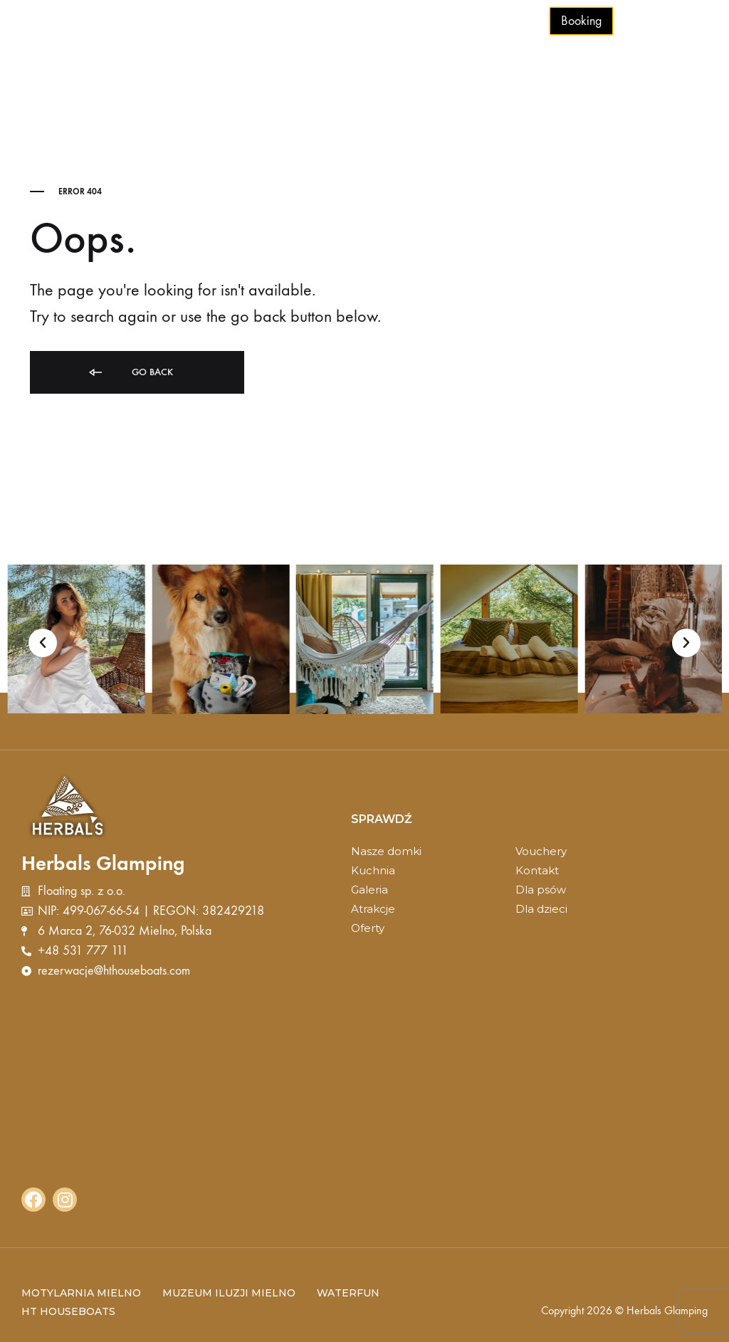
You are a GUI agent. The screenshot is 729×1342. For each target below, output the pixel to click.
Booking (581, 21)
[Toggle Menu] (693, 22)
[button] (42, 643)
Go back (130, 373)
